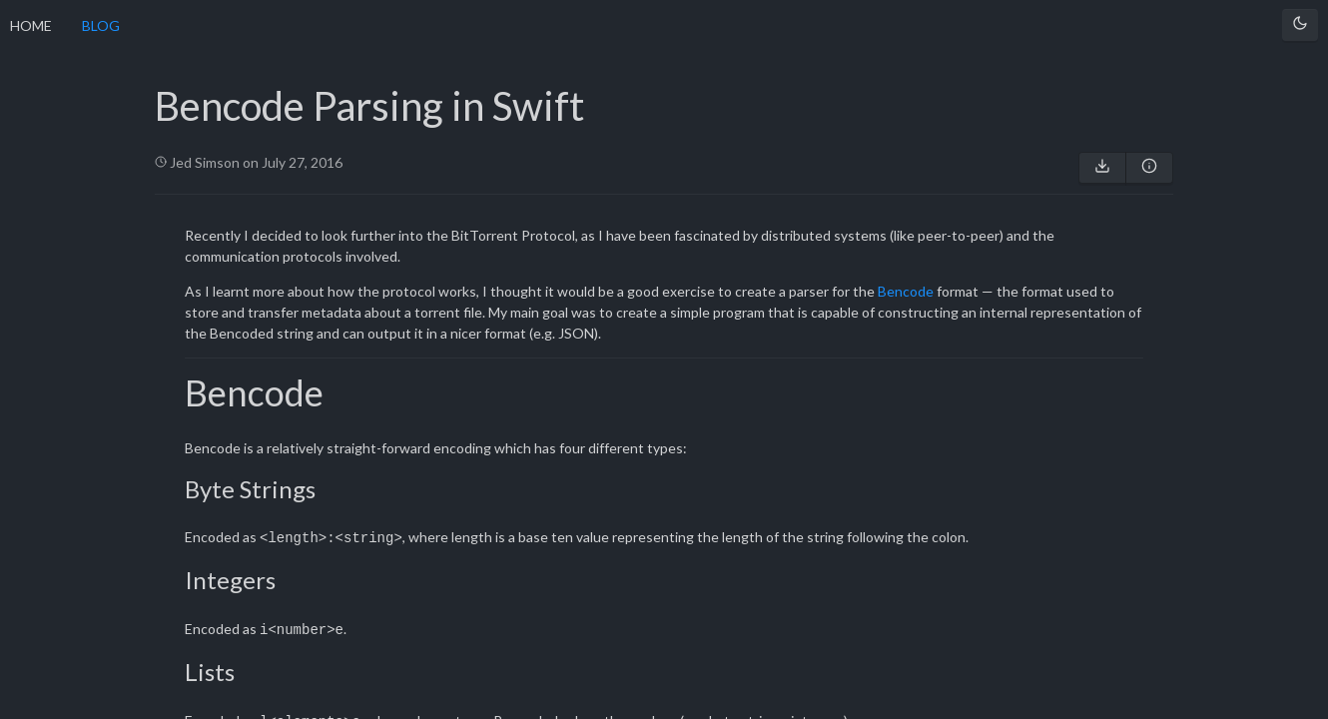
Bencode (906, 291)
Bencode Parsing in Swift (369, 106)
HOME (31, 25)
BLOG (101, 25)
